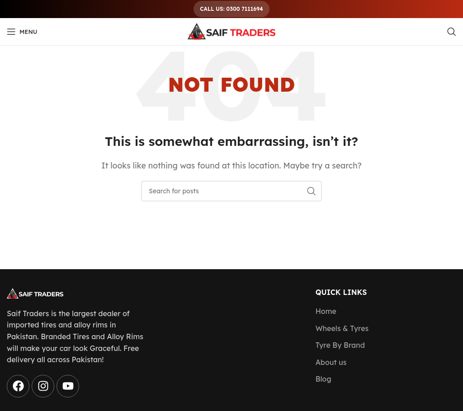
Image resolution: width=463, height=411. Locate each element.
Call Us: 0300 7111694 (231, 8)
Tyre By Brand (340, 345)
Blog (323, 378)
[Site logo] (231, 30)
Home (326, 311)
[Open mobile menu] (22, 32)
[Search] (452, 32)
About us (331, 362)
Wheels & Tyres (342, 328)
